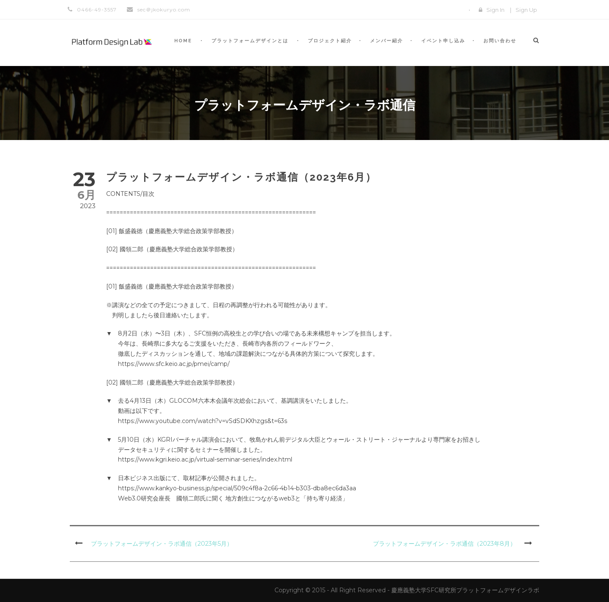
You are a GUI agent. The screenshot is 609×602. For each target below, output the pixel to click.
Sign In (495, 9)
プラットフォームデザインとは (249, 41)
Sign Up (526, 9)
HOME (183, 41)
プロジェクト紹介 (330, 41)
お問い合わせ (499, 41)
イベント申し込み (443, 41)
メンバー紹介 (386, 41)
